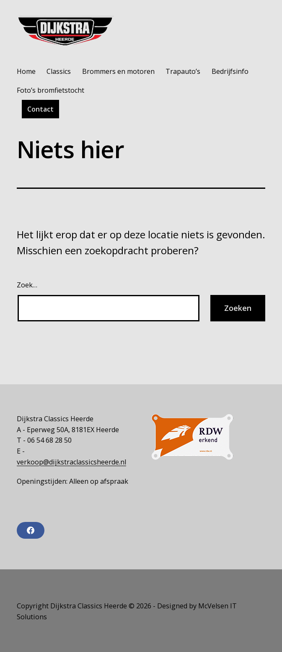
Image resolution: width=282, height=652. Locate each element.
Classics (59, 71)
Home (26, 71)
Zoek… (27, 284)
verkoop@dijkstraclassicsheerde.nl (71, 462)
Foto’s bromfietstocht (50, 90)
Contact (40, 109)
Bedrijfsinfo (230, 71)
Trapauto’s (183, 71)
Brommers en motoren (118, 71)
